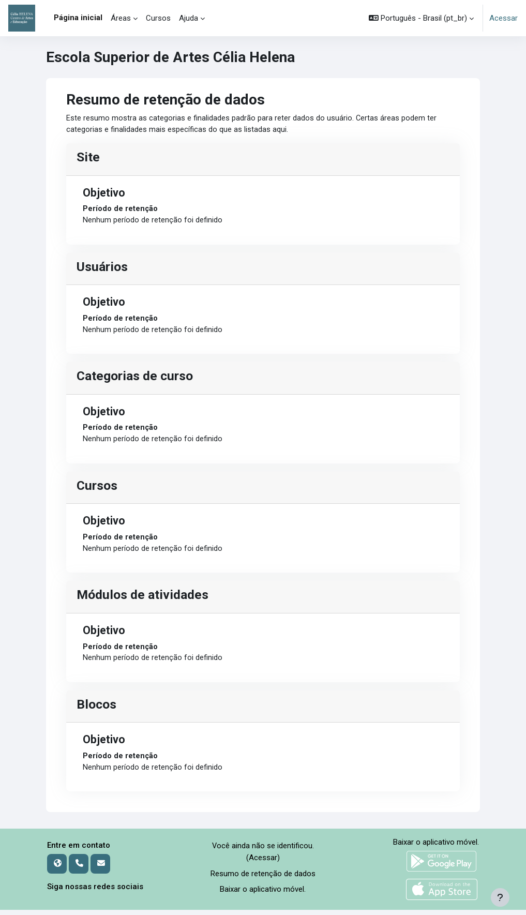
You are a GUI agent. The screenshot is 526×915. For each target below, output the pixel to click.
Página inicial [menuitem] (78, 17)
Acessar (503, 18)
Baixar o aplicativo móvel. (263, 894)
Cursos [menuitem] (158, 18)
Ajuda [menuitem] (188, 18)
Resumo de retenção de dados (263, 878)
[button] (421, 18)
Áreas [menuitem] (121, 18)
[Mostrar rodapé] (500, 897)
